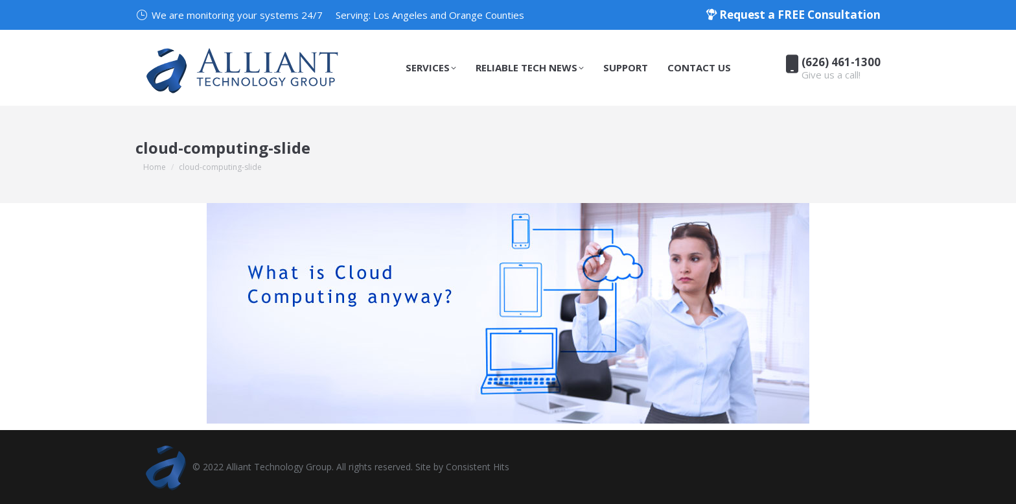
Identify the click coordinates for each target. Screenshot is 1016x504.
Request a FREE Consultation (793, 14)
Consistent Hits (477, 467)
